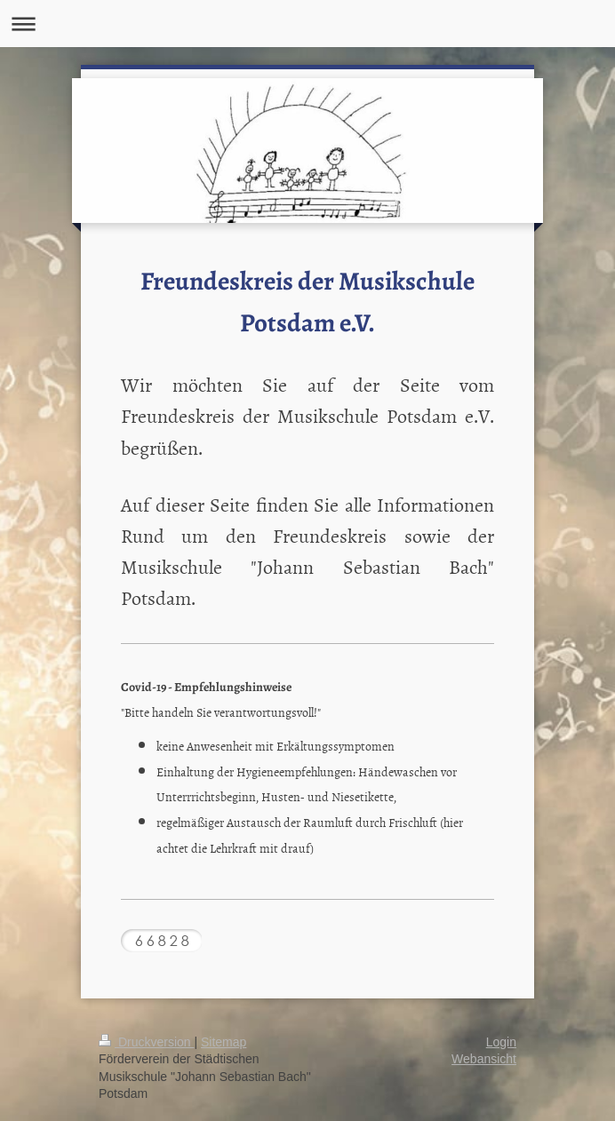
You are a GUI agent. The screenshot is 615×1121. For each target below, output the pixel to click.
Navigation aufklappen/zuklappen (307, 23)
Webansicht (483, 1059)
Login (501, 1042)
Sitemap (223, 1042)
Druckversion (146, 1042)
